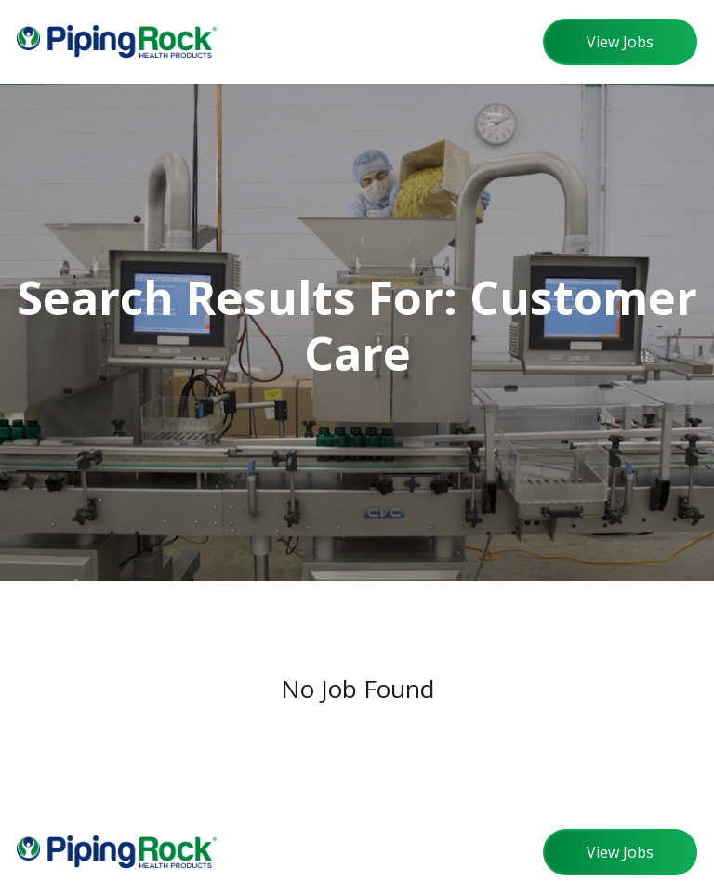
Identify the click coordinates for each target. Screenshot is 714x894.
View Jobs (620, 42)
